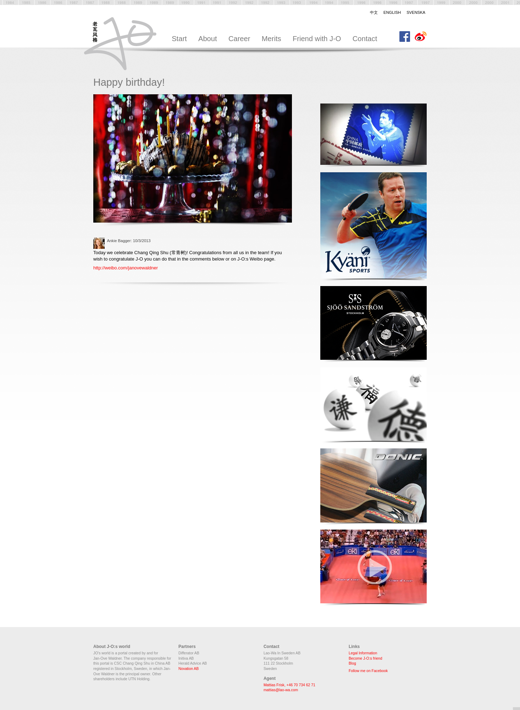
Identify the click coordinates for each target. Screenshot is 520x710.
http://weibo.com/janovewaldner (125, 267)
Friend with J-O (317, 39)
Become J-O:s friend (365, 658)
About (207, 39)
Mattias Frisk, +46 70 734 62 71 (289, 685)
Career (239, 39)
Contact (365, 39)
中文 (374, 12)
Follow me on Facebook (368, 671)
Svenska (415, 12)
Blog (352, 663)
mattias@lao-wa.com (281, 690)
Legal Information (363, 653)
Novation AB (188, 669)
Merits (271, 39)
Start (179, 39)
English (392, 12)
